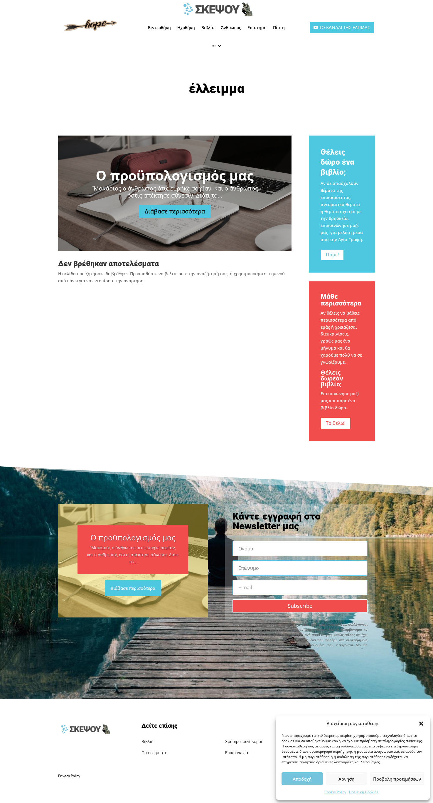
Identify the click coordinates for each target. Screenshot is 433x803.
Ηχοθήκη (186, 27)
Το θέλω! (336, 423)
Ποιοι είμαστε (154, 752)
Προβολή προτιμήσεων (397, 779)
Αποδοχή (302, 779)
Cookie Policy (335, 791)
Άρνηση (346, 779)
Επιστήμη (257, 27)
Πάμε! (332, 254)
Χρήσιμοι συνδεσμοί (243, 741)
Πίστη (279, 27)
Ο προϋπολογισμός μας (175, 175)
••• (213, 46)
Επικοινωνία (236, 752)
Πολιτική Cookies (363, 791)
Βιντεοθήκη (159, 27)
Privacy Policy (69, 775)
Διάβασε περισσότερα (175, 211)
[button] (421, 724)
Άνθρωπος (231, 27)
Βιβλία (208, 27)
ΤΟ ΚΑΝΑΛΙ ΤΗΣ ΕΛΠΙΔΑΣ (344, 27)
